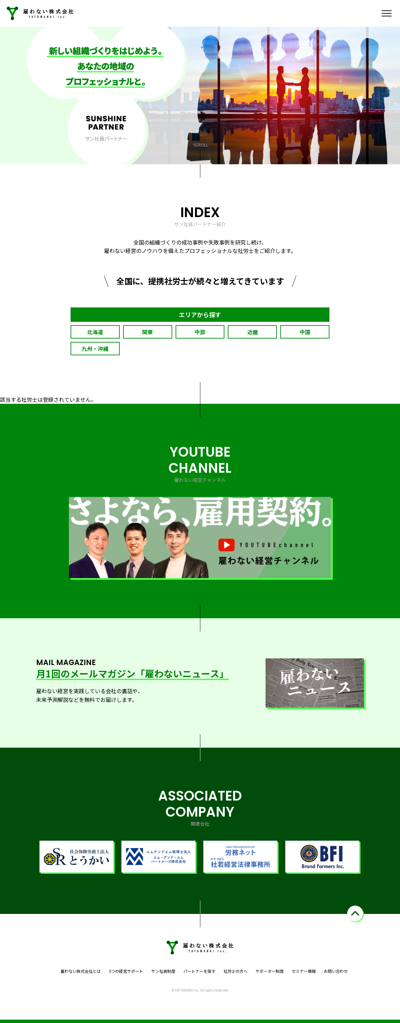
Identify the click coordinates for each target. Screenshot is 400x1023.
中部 (200, 332)
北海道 (95, 332)
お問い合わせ (336, 971)
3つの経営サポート (126, 971)
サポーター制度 (270, 971)
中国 (305, 332)
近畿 (252, 332)
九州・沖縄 (95, 349)
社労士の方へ (235, 971)
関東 (147, 332)
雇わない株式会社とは (81, 971)
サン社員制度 (163, 971)
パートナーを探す (199, 971)
